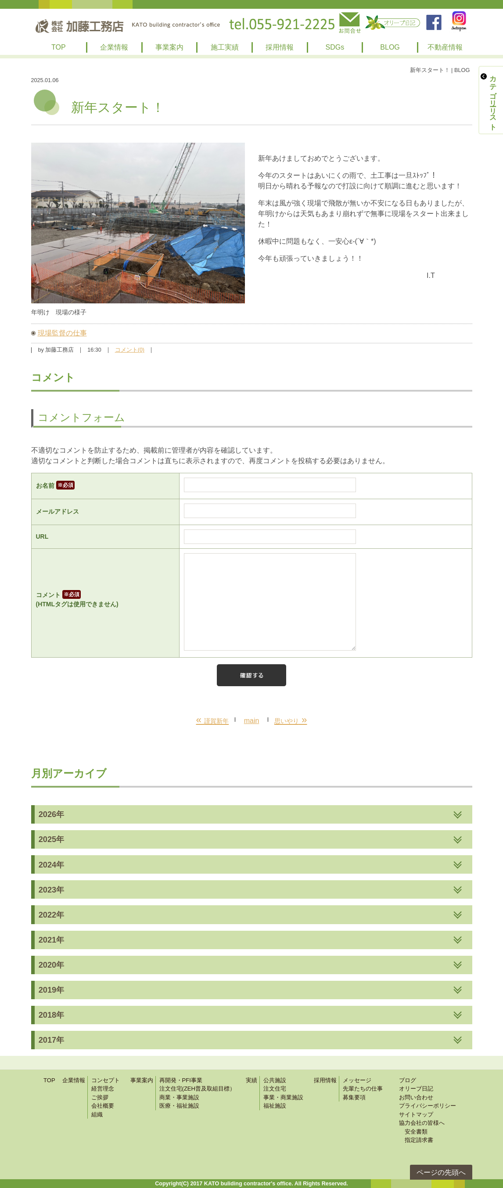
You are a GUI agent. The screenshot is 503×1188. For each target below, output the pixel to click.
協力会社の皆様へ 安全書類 (422, 1127)
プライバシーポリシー (427, 1105)
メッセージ (357, 1080)
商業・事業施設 (179, 1097)
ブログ (407, 1080)
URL (42, 536)
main (251, 720)
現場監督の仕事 (62, 333)
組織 (97, 1114)
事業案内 (169, 47)
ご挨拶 (99, 1097)
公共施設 (274, 1080)
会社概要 (102, 1105)
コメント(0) (129, 350)
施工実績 (225, 47)
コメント (105, 600)
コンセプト (105, 1080)
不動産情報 (445, 47)
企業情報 (114, 47)
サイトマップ (416, 1114)
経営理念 (102, 1088)
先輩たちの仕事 (363, 1088)
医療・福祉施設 (179, 1105)
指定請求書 (416, 1140)
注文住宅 (274, 1088)
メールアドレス (57, 511)
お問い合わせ (416, 1097)
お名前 (55, 485)
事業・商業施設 (283, 1097)
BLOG (389, 47)
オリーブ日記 (416, 1088)
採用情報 (280, 47)
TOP (58, 47)
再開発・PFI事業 (180, 1080)
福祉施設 (274, 1105)
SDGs (335, 47)
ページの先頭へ (441, 1172)
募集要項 (354, 1097)
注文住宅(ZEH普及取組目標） (197, 1088)
